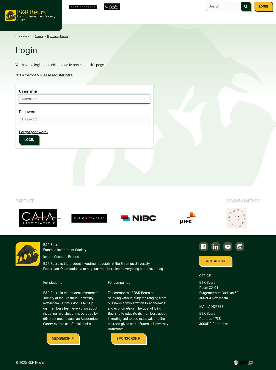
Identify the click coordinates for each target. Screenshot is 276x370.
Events (168, 19)
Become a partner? (243, 201)
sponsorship (128, 338)
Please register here (56, 75)
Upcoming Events (57, 36)
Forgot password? (33, 132)
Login (263, 6)
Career (207, 19)
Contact (242, 19)
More (260, 19)
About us (82, 19)
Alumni (224, 19)
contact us (215, 261)
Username (28, 91)
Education (188, 19)
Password (27, 111)
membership (63, 338)
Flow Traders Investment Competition (125, 19)
